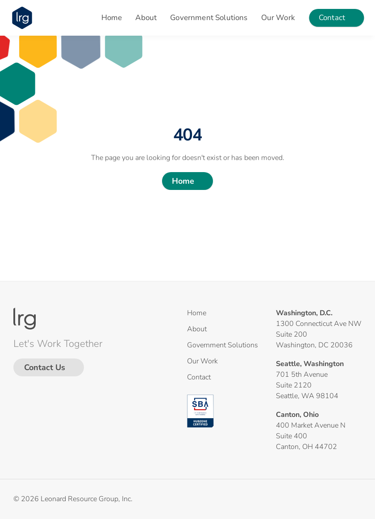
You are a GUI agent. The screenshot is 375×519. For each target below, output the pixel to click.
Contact (199, 377)
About (146, 17)
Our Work (278, 17)
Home (111, 17)
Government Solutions (208, 17)
